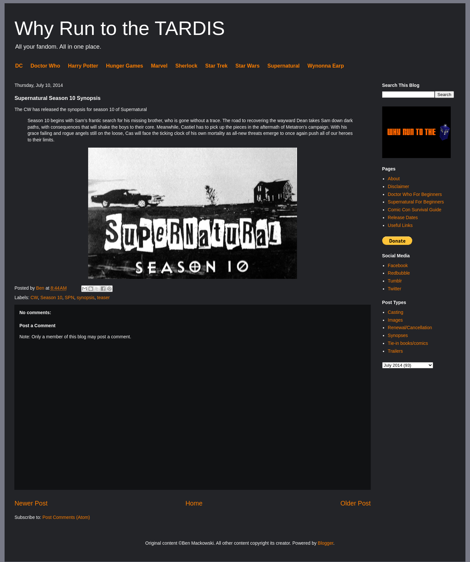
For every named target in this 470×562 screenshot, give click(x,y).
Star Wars (247, 66)
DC (19, 66)
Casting (395, 312)
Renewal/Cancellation (410, 327)
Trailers (395, 351)
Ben (41, 288)
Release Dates (403, 217)
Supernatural (283, 66)
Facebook (398, 265)
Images (395, 320)
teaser (103, 297)
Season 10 (51, 297)
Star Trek (216, 66)
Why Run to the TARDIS (119, 28)
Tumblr (395, 280)
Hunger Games (124, 66)
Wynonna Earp (325, 66)
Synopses (398, 335)
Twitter (394, 288)
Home (193, 503)
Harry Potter (83, 66)
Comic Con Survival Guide (414, 209)
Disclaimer (398, 186)
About (394, 178)
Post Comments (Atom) (66, 517)
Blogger (325, 543)
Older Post (355, 503)
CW (34, 297)
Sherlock (186, 66)
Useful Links (400, 225)
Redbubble (399, 273)
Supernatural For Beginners (416, 201)
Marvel (159, 66)
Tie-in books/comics (408, 343)
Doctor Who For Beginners (415, 194)
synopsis (85, 297)
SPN (69, 297)
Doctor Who (45, 66)
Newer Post (30, 503)
